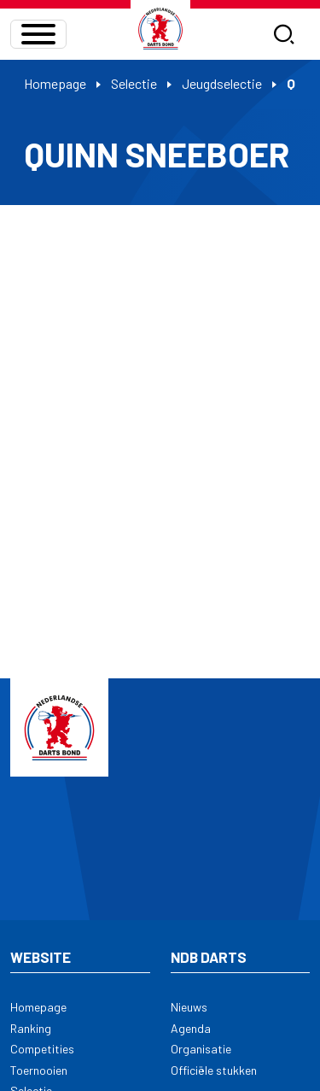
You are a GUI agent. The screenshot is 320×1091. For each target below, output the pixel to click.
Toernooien (38, 1070)
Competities (42, 1048)
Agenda (191, 1028)
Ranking (30, 1028)
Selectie (134, 83)
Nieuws (189, 1007)
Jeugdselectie (222, 83)
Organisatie (201, 1048)
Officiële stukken (214, 1070)
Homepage (55, 83)
